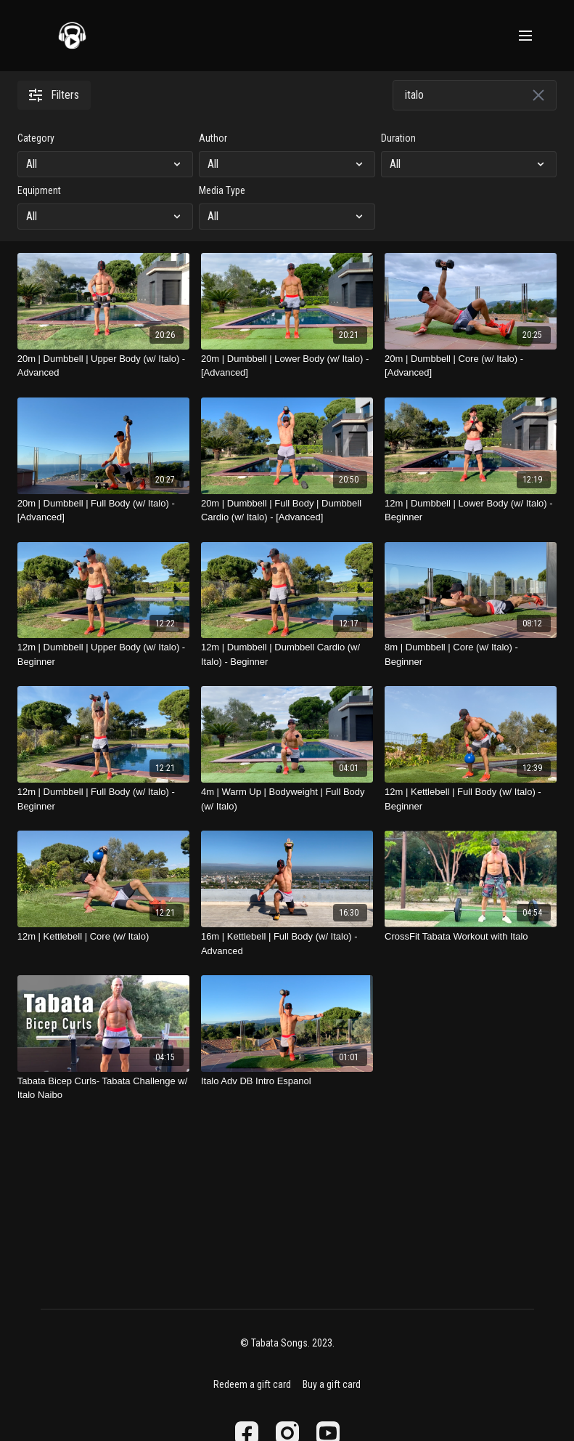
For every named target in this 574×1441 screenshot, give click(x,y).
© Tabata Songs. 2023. (287, 1343)
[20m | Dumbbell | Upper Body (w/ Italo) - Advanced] (103, 366)
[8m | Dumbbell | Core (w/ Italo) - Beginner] (471, 654)
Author (213, 138)
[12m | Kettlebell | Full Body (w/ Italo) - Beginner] (471, 799)
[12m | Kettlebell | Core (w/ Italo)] (103, 936)
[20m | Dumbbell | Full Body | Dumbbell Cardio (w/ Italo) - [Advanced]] (287, 510)
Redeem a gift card (252, 1384)
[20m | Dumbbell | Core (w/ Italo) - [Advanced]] (471, 366)
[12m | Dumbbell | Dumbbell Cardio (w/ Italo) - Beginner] (287, 654)
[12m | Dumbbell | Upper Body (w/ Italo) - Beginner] (103, 654)
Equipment (39, 190)
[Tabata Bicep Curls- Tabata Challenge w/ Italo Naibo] (103, 1088)
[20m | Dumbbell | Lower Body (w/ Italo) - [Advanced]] (287, 366)
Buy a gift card (332, 1384)
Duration (398, 138)
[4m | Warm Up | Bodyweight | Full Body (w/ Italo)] (287, 799)
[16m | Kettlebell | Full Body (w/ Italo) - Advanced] (287, 943)
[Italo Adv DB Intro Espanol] (287, 1081)
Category (35, 138)
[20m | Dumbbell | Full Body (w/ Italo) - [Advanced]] (103, 510)
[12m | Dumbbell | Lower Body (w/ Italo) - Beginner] (471, 510)
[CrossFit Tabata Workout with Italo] (471, 936)
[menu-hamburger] (525, 36)
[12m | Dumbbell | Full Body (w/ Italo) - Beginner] (103, 799)
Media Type (222, 190)
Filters (54, 95)
